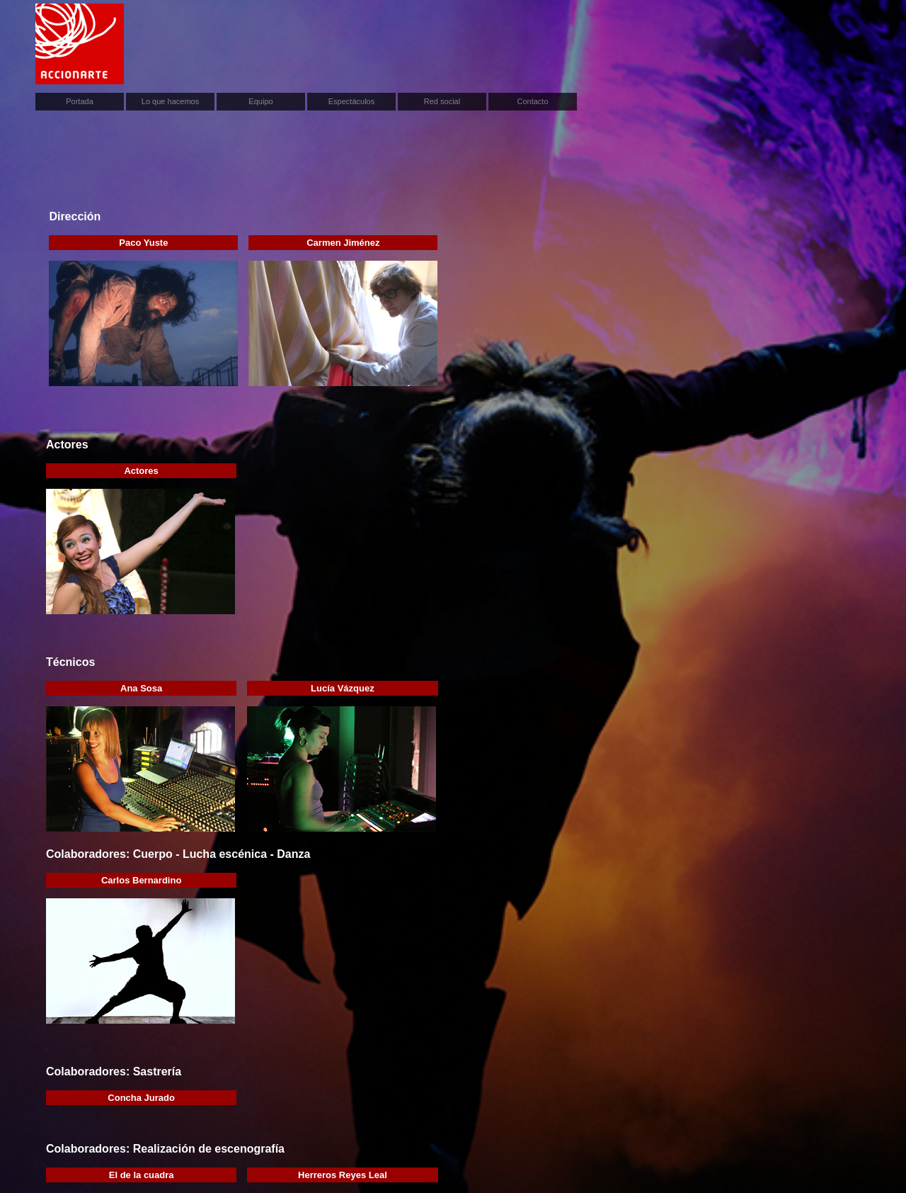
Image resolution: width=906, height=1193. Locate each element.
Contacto (532, 101)
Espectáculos (351, 101)
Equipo (260, 101)
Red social (442, 101)
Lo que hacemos (170, 101)
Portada (79, 101)
